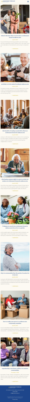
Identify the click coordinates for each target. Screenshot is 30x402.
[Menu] (28, 1)
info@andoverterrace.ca (15, 393)
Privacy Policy (15, 399)
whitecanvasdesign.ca (18, 397)
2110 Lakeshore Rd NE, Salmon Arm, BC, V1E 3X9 (15, 390)
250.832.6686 (15, 391)
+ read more (15, 48)
